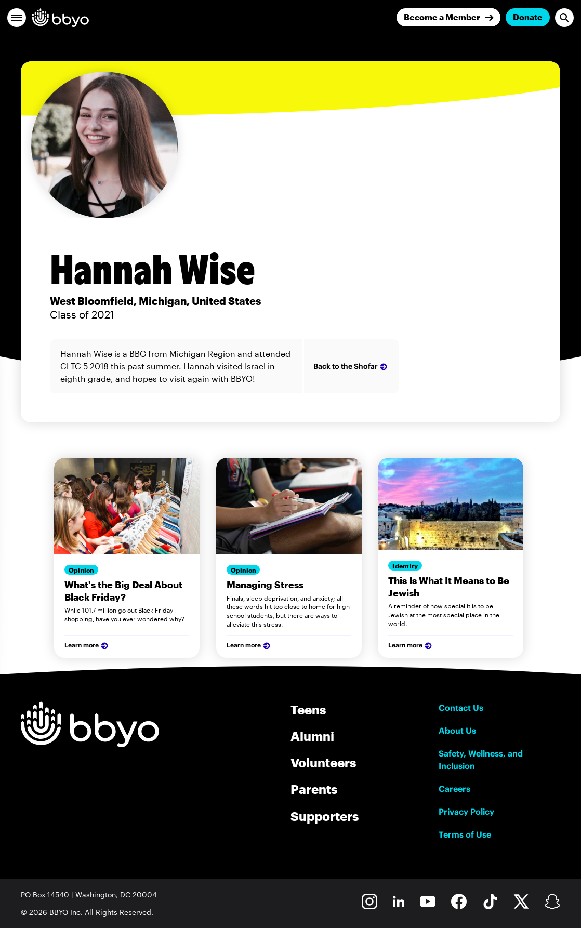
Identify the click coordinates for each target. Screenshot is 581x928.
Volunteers (323, 762)
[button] (16, 17)
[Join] (448, 17)
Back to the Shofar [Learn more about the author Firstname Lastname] (351, 367)
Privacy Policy (466, 811)
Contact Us (461, 707)
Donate (528, 17)
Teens (308, 709)
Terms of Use (465, 834)
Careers (454, 789)
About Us (457, 730)
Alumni (312, 736)
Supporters (324, 816)
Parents (313, 789)
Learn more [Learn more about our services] (87, 646)
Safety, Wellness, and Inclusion (481, 759)
